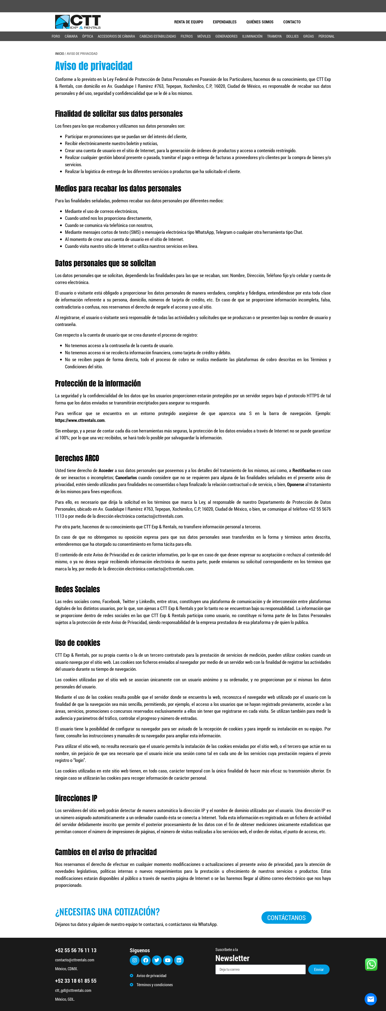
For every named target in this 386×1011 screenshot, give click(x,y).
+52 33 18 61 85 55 (75, 980)
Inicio (59, 52)
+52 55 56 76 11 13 (75, 950)
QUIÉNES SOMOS (259, 21)
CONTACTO (292, 21)
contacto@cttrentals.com (74, 959)
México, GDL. (65, 999)
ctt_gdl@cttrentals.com (73, 990)
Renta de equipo (188, 21)
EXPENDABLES (225, 21)
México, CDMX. (66, 968)
